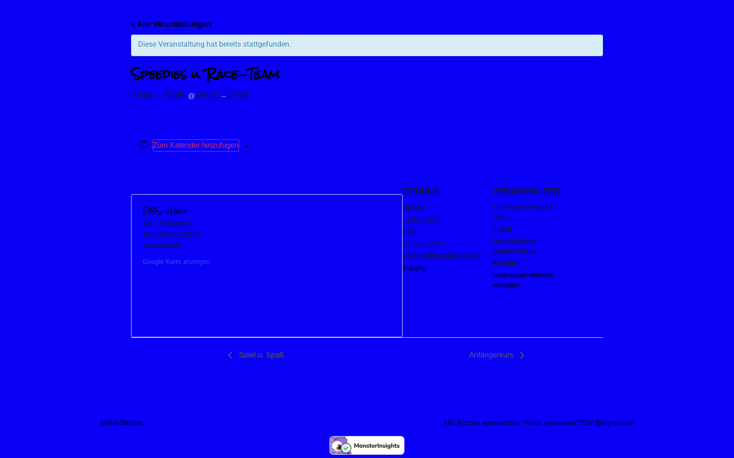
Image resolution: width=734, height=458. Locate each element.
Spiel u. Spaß (260, 355)
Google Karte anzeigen (176, 261)
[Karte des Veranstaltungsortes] (329, 266)
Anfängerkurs (492, 355)
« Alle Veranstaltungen (171, 24)
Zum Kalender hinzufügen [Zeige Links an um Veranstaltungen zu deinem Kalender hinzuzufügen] (196, 145)
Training (414, 268)
